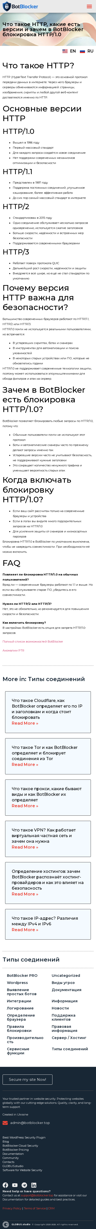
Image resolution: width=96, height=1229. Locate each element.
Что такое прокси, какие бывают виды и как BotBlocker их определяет (47, 794)
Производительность (25, 1039)
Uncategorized (66, 975)
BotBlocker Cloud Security (20, 1145)
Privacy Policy (12, 1208)
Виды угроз (63, 982)
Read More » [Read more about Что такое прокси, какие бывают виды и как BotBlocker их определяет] (25, 805)
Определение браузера (21, 1017)
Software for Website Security (22, 1170)
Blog (6, 1141)
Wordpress (17, 982)
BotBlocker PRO (22, 975)
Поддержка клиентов (64, 1017)
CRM (51, 1208)
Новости (60, 1008)
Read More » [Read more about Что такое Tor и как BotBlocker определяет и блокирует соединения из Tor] (25, 764)
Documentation (13, 1154)
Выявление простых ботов (22, 992)
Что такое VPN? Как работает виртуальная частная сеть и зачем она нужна (44, 836)
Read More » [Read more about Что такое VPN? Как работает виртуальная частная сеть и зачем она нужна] (25, 847)
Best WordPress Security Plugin (24, 1137)
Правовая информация (64, 1028)
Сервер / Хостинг (69, 1037)
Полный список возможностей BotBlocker (33, 641)
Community (11, 1158)
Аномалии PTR (13, 650)
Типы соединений (31, 959)
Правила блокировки (19, 1028)
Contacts (8, 1162)
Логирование (20, 1008)
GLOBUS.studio (13, 1166)
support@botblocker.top (37, 1195)
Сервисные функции (18, 1051)
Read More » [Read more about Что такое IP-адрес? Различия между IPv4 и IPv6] (25, 929)
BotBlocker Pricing (16, 1149)
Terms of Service (35, 1208)
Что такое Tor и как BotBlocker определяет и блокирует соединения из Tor (45, 753)
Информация (65, 1001)
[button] (89, 6)
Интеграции (19, 1001)
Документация (66, 990)
